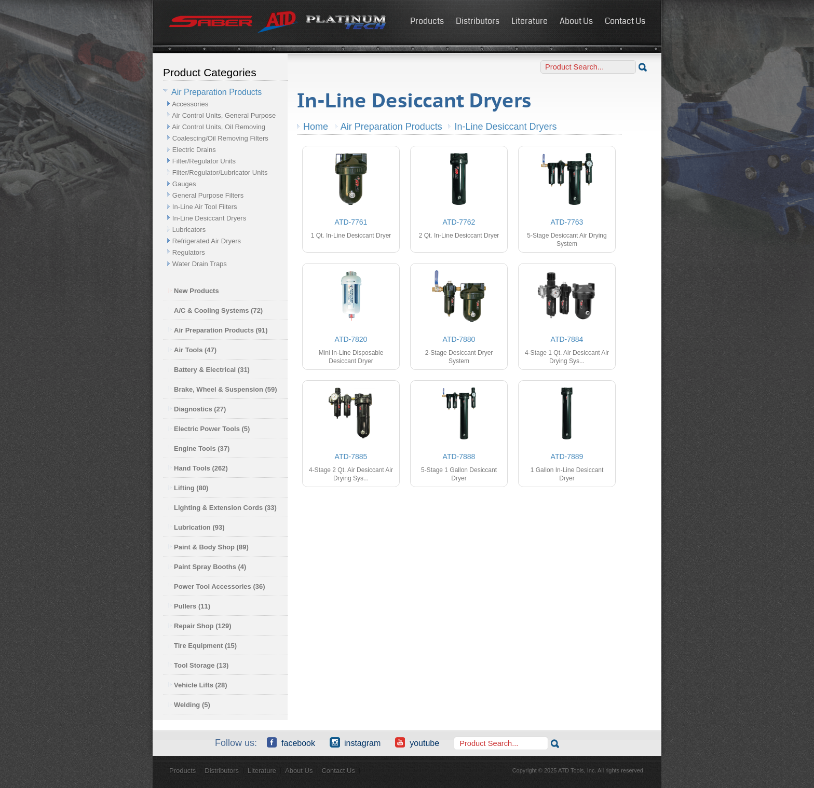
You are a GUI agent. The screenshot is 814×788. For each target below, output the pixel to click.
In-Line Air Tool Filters (204, 207)
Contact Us (625, 21)
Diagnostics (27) (197, 409)
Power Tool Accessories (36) (216, 586)
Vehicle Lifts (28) (197, 685)
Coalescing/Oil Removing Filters (220, 138)
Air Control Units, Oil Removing (218, 127)
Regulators (188, 252)
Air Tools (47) (192, 350)
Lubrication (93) (196, 527)
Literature (529, 21)
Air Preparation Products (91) (218, 330)
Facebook (291, 742)
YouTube (417, 742)
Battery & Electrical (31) (209, 370)
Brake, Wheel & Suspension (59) (222, 389)
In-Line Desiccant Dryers (209, 218)
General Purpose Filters (207, 195)
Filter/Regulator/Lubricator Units (220, 172)
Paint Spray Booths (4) (207, 567)
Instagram (355, 742)
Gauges (184, 184)
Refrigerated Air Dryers (206, 241)
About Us (576, 21)
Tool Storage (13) (198, 665)
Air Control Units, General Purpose (224, 115)
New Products (193, 291)
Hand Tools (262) (198, 468)
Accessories (190, 104)
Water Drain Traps (199, 264)
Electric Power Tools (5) (209, 429)
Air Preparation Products (391, 126)
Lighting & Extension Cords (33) (222, 507)
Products (427, 21)
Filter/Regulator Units (204, 161)
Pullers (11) (189, 606)
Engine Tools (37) (198, 448)
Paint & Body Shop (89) (208, 547)
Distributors (477, 21)
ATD (278, 22)
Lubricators (189, 229)
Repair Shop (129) (200, 626)
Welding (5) (189, 705)
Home (315, 126)
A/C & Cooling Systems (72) (215, 310)
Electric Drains (194, 150)
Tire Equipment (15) (202, 645)
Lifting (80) (188, 488)
